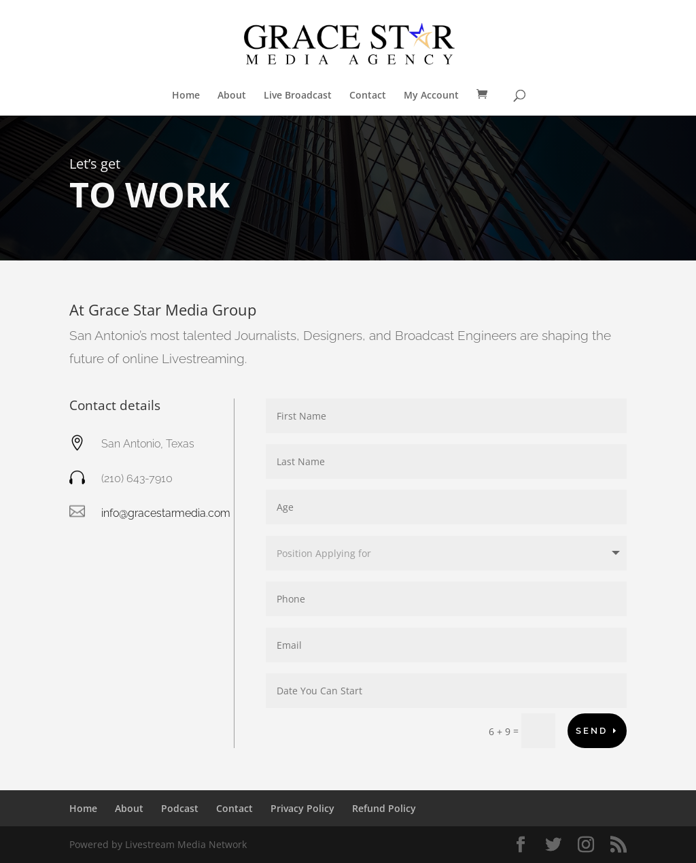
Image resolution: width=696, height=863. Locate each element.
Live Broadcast (298, 95)
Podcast (179, 808)
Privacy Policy (302, 808)
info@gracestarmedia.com (165, 513)
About (232, 95)
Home (186, 95)
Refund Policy (384, 808)
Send (592, 731)
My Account (431, 95)
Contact (367, 95)
